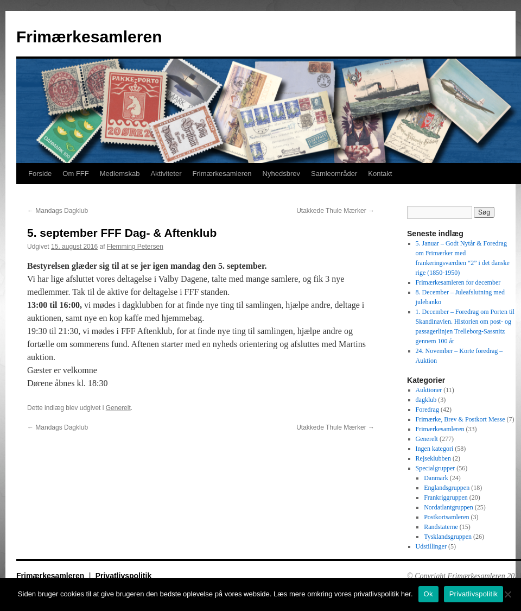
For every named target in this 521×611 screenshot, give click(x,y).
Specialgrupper (435, 468)
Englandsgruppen (446, 488)
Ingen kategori (435, 448)
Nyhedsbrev (281, 173)
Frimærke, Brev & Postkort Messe (460, 419)
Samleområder (334, 173)
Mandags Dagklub (57, 211)
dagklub (426, 400)
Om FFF (75, 173)
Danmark (436, 478)
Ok (428, 594)
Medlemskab (120, 173)
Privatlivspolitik (123, 575)
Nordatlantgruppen (448, 507)
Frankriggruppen (446, 497)
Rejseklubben (433, 458)
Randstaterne (441, 527)
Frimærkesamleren (89, 37)
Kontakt (380, 173)
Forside (40, 173)
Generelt (118, 408)
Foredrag (427, 409)
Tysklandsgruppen (448, 536)
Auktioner (429, 390)
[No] (507, 594)
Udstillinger (431, 546)
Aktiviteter (165, 173)
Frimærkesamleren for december (458, 282)
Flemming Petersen (135, 246)
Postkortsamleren (446, 517)
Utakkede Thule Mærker (335, 211)
